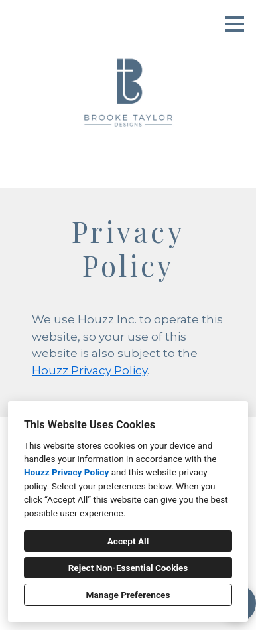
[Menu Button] (235, 24)
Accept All (128, 541)
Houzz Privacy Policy (66, 472)
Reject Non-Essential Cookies (128, 567)
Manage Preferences (128, 595)
